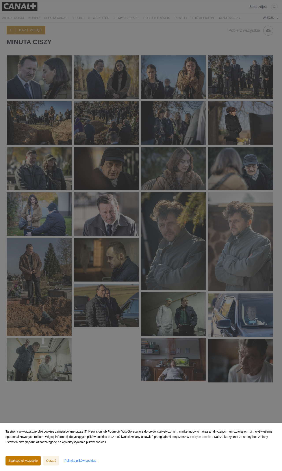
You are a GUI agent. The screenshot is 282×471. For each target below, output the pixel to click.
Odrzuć (51, 460)
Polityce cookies (201, 437)
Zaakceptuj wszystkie (23, 460)
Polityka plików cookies (80, 460)
